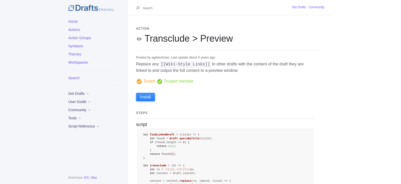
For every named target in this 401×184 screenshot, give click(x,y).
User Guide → (79, 102)
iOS (86, 177)
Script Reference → (83, 126)
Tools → (74, 118)
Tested (145, 81)
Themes (74, 54)
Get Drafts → (78, 93)
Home (73, 21)
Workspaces (78, 62)
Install (145, 97)
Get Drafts (299, 7)
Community (316, 7)
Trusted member (175, 81)
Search (74, 78)
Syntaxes (75, 46)
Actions (74, 30)
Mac (94, 177)
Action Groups (79, 38)
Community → (79, 110)
